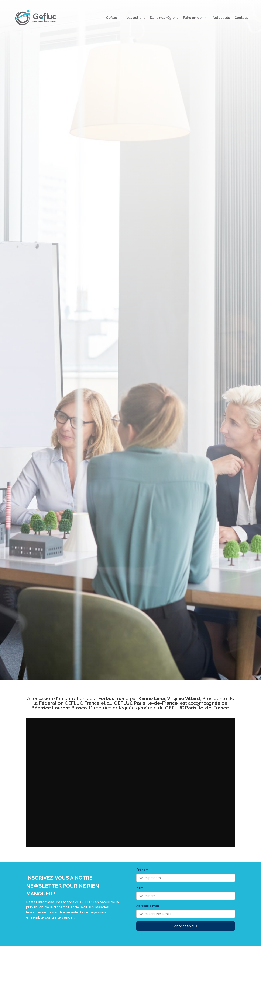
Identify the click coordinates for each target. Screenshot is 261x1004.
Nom (140, 887)
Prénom (142, 869)
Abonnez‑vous (185, 926)
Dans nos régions (164, 18)
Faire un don (193, 18)
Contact (241, 18)
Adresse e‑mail (147, 906)
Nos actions (135, 18)
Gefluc (111, 18)
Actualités (221, 18)
